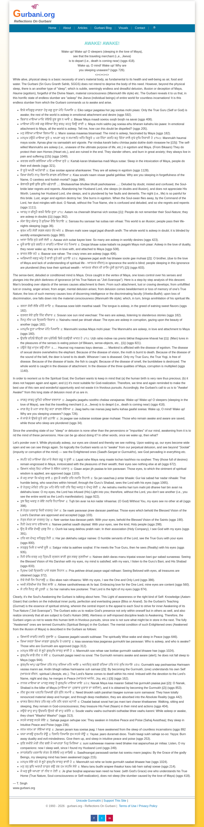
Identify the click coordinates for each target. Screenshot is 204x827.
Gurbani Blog (103, 27)
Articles (82, 27)
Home (52, 27)
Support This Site (114, 800)
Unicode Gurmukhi (88, 800)
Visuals (123, 27)
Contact (140, 27)
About (67, 27)
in (109, 818)
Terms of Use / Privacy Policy (138, 806)
